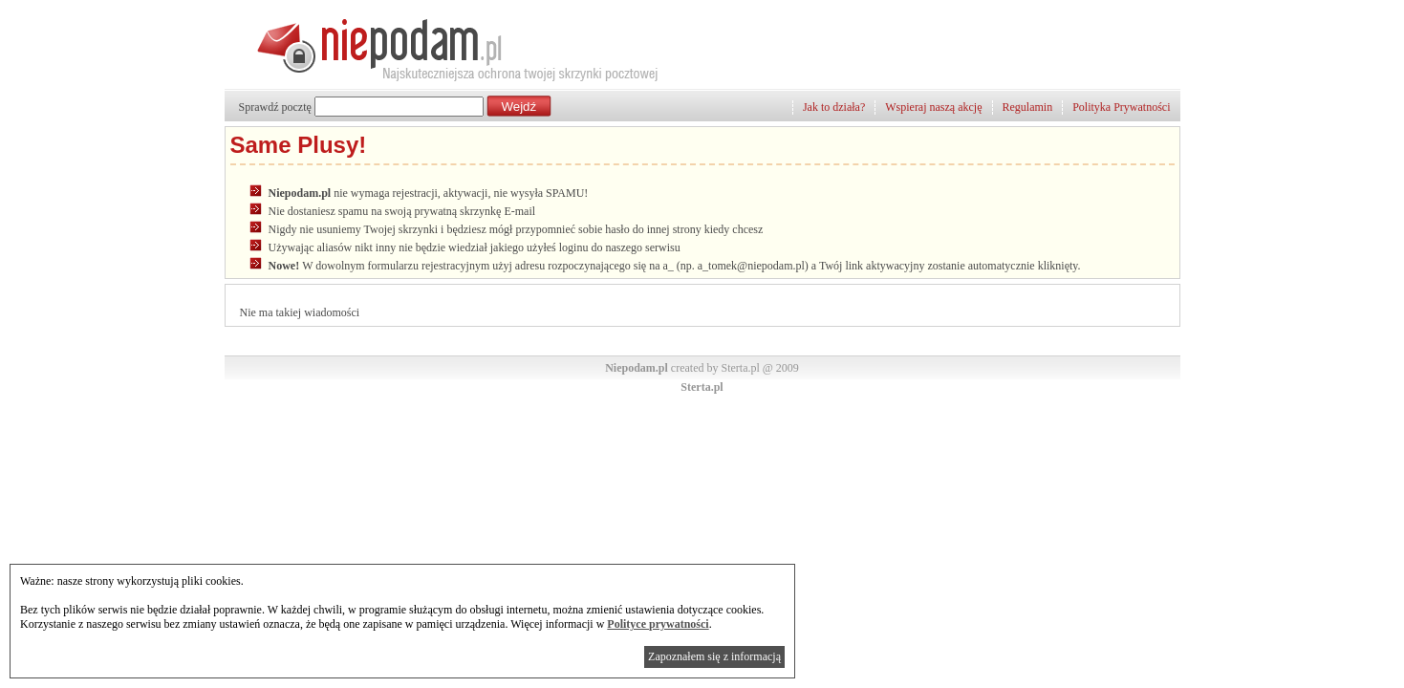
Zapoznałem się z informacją (714, 656)
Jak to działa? (834, 107)
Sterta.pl (701, 387)
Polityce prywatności (657, 624)
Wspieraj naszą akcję (933, 107)
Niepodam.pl (636, 368)
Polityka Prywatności (1121, 107)
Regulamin (1028, 107)
